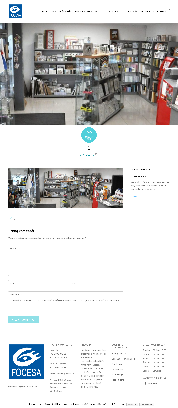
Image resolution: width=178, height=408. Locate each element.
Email (73, 283)
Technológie (117, 375)
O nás (53, 11)
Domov (43, 11)
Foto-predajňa (129, 11)
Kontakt (162, 11)
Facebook (150, 383)
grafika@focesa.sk (65, 374)
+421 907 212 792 (59, 367)
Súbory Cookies (119, 353)
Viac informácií (146, 404)
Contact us (137, 196)
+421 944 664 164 (59, 357)
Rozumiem (132, 404)
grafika (85, 154)
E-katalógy (117, 364)
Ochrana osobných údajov (124, 359)
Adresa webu (17, 294)
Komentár (15, 248)
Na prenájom (118, 369)
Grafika (80, 11)
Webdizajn (93, 11)
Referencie (147, 11)
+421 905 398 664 (59, 354)
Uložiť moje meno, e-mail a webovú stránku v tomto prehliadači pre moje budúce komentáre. (67, 301)
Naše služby (66, 11)
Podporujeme (118, 380)
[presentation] (29, 308)
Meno (13, 283)
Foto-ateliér (110, 11)
